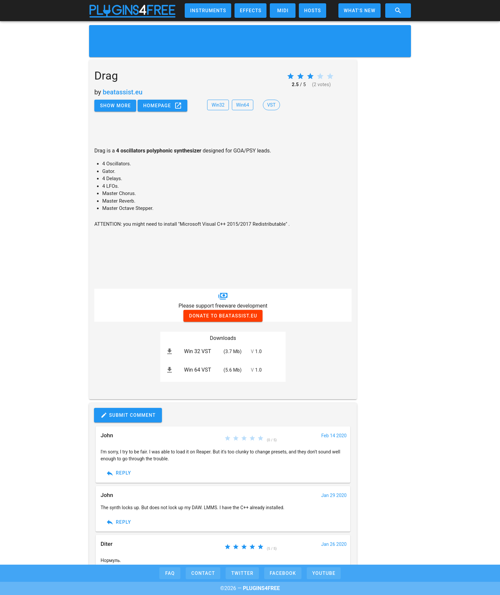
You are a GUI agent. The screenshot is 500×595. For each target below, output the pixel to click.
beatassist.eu (122, 92)
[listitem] (223, 351)
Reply (118, 473)
